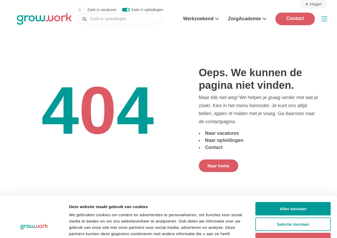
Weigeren (293, 204)
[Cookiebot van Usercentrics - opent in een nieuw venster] (34, 228)
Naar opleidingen (224, 140)
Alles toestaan (293, 174)
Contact (295, 18)
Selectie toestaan (293, 189)
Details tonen (284, 227)
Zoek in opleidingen (147, 10)
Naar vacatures (222, 133)
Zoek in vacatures (102, 10)
